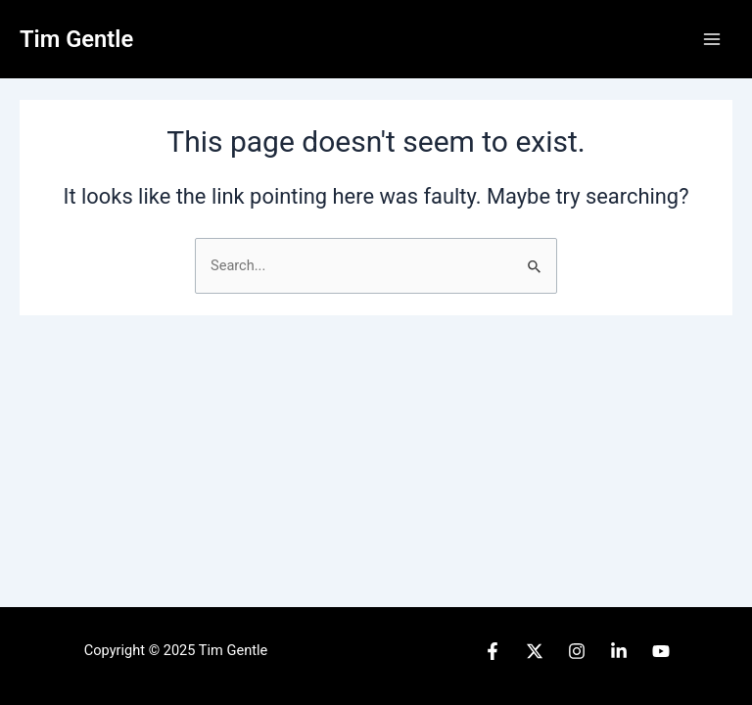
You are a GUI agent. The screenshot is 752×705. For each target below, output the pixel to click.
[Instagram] (577, 651)
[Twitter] (534, 651)
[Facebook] (492, 651)
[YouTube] (661, 651)
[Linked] (619, 651)
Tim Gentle (76, 39)
